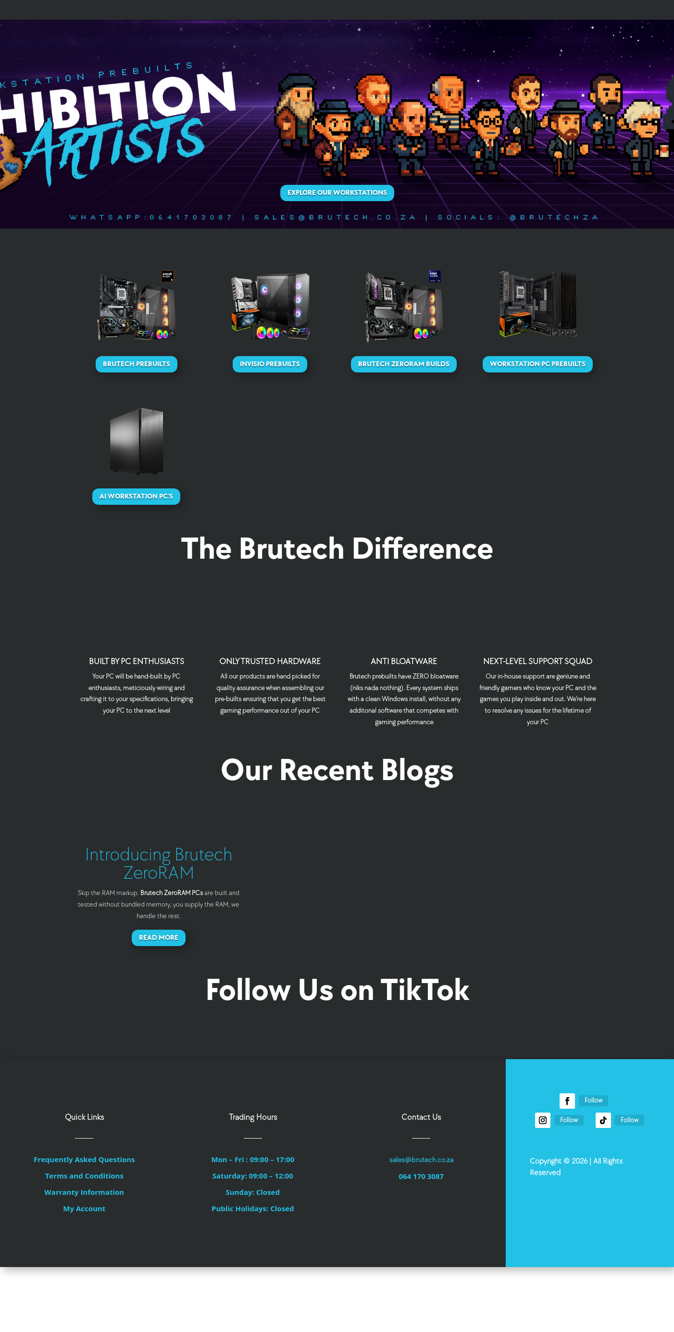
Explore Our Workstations (337, 192)
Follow (593, 1100)
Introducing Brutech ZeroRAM (158, 864)
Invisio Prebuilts (270, 364)
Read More (158, 937)
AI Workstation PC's (136, 496)
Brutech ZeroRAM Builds (403, 364)
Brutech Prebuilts (136, 364)
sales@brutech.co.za (421, 1160)
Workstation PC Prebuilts (538, 364)
